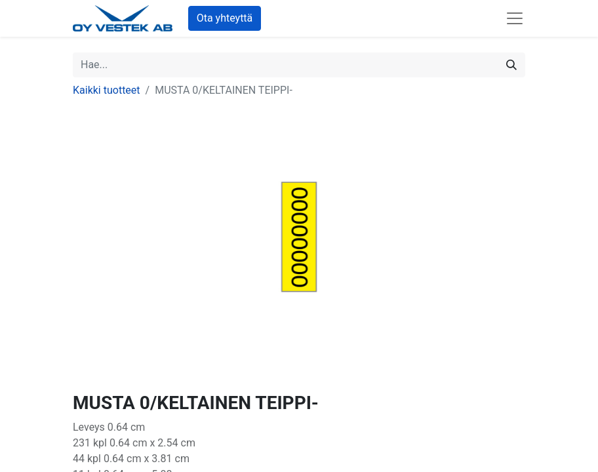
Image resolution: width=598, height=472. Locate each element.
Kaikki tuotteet (106, 90)
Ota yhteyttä (225, 18)
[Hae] (511, 64)
